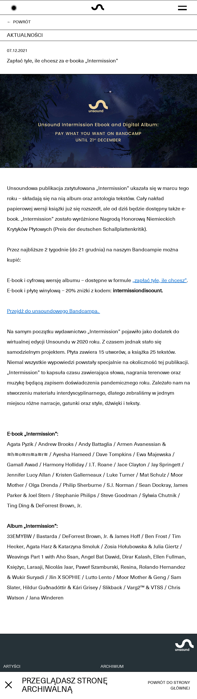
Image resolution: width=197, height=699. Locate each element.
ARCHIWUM (112, 666)
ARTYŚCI (12, 666)
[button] (182, 7)
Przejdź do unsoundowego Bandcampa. (53, 311)
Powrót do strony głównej (169, 685)
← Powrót (19, 22)
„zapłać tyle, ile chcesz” (159, 280)
